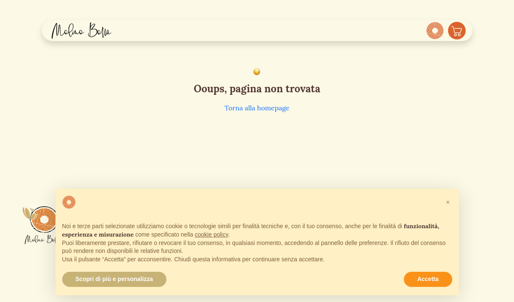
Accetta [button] (428, 279)
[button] (448, 202)
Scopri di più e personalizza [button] (114, 279)
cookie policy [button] (211, 234)
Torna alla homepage (257, 108)
